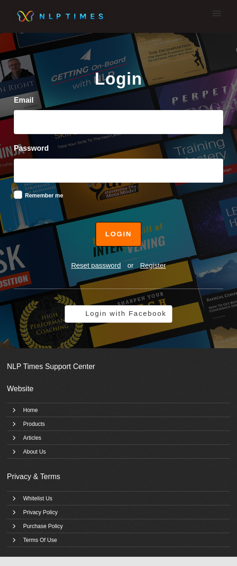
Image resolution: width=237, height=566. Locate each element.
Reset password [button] (96, 265)
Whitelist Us (37, 498)
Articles (32, 438)
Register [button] (153, 265)
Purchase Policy (43, 526)
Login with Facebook (126, 313)
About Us (34, 452)
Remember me (44, 195)
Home (30, 410)
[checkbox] (18, 195)
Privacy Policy (40, 512)
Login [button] (118, 234)
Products (34, 424)
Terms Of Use (40, 540)
